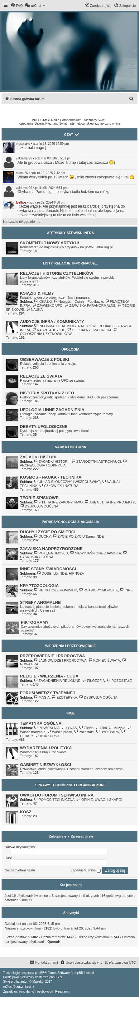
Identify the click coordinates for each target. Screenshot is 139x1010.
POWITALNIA (47, 728)
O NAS (69, 728)
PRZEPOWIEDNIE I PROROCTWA (52, 656)
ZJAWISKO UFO (47, 305)
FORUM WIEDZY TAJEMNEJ (47, 693)
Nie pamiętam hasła (20, 870)
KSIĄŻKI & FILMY (37, 293)
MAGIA (42, 697)
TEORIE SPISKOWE (39, 497)
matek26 (22, 173)
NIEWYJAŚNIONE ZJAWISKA (95, 553)
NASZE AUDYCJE (48, 330)
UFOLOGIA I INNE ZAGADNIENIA (52, 409)
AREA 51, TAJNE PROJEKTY (109, 502)
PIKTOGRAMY (35, 622)
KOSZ (25, 812)
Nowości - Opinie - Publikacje (78, 301)
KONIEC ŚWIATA (104, 660)
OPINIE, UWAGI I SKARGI (99, 799)
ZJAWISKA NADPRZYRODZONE (51, 548)
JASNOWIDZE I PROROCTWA (60, 660)
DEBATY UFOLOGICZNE (44, 426)
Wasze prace (59, 732)
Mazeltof (38, 981)
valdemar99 (24, 158)
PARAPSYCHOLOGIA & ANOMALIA (70, 522)
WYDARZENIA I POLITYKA (46, 748)
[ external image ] (31, 147)
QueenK (53, 941)
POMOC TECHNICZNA (54, 799)
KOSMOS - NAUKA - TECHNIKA (50, 477)
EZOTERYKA (64, 697)
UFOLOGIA (70, 349)
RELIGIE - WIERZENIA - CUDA (49, 676)
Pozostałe (84, 732)
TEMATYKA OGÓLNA (40, 723)
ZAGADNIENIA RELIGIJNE (57, 680)
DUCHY (42, 536)
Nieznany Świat (94, 120)
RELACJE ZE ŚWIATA (41, 376)
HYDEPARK (107, 732)
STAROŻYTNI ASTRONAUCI (96, 461)
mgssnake (23, 143)
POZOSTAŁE (119, 680)
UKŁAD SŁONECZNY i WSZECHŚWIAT (67, 482)
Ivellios (21, 202)
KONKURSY (47, 736)
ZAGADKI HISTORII (39, 457)
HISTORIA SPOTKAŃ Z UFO (47, 393)
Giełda (86, 728)
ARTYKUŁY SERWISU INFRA (70, 233)
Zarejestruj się (82, 836)
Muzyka (117, 728)
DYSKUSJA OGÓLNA (39, 506)
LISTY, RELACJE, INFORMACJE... (70, 263)
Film (101, 728)
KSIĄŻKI (43, 301)
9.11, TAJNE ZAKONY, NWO (58, 502)
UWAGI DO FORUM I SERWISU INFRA (56, 795)
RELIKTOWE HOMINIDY (55, 590)
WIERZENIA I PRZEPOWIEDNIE (70, 646)
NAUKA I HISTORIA (70, 447)
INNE (126, 590)
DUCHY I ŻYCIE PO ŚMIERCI (47, 532)
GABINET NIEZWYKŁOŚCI (45, 764)
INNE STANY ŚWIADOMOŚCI (48, 569)
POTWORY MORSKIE (98, 590)
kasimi (29, 986)
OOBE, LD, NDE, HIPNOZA (60, 573)
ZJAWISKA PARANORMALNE (90, 305)
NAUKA (34, 309)
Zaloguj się (57, 836)
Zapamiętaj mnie (85, 870)
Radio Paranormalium (66, 120)
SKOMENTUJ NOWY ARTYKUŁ (50, 243)
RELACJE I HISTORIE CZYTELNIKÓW (56, 273)
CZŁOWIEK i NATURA (59, 486)
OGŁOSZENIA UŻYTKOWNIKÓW (69, 332)
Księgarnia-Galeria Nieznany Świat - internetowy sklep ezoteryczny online (69, 123)
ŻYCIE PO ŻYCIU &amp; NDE (78, 536)
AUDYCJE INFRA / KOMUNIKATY (52, 321)
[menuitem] (16, 5)
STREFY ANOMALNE (40, 602)
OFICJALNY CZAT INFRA (89, 330)
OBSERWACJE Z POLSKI (44, 359)
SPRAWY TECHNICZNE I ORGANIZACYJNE (70, 785)
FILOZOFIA (93, 680)
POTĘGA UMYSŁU (51, 553)
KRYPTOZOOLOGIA (39, 585)
